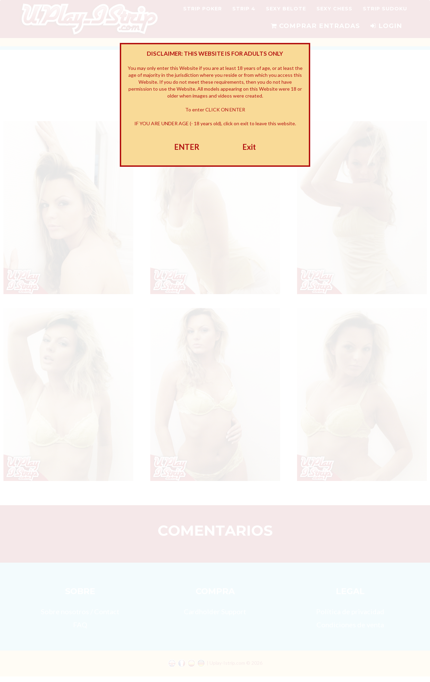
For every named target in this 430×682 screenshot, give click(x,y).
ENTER (186, 147)
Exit (249, 147)
